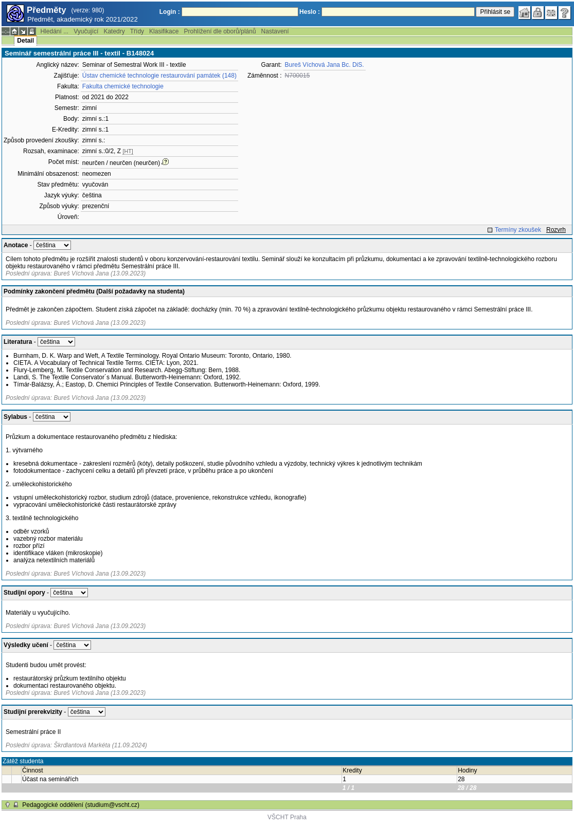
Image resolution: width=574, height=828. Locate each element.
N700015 (297, 75)
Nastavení (275, 31)
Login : (169, 11)
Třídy (137, 31)
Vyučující (86, 31)
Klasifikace (163, 31)
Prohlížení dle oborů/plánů (220, 31)
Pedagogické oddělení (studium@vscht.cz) (80, 804)
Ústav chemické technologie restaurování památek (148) (159, 75)
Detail (25, 40)
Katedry (113, 31)
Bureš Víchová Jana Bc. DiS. (324, 64)
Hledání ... (54, 31)
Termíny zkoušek (518, 229)
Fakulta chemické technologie (123, 86)
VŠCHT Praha (287, 817)
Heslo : (309, 11)
